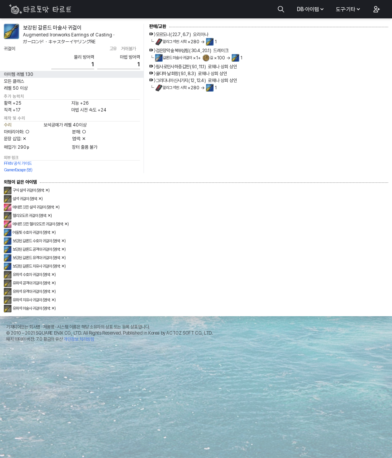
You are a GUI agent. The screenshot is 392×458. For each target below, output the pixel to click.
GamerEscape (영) (18, 169)
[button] (376, 9)
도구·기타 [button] (348, 9)
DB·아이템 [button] (311, 9)
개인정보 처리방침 (79, 339)
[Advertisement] (196, 402)
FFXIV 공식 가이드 (18, 163)
